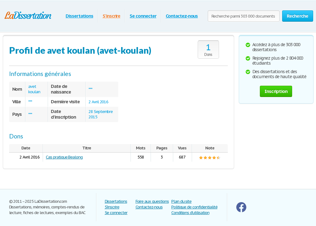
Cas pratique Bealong (64, 157)
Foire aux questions (152, 201)
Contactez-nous (182, 16)
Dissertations (79, 16)
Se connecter (143, 16)
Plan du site (181, 201)
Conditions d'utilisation (190, 212)
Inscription (276, 91)
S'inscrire (112, 16)
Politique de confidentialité (194, 207)
